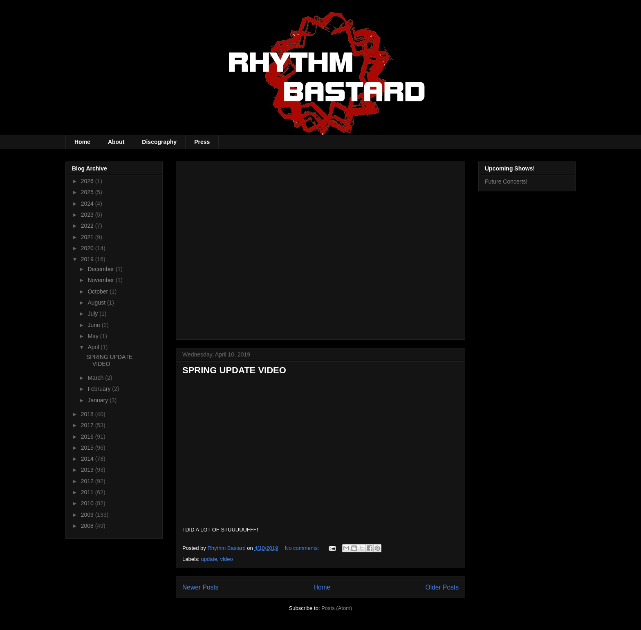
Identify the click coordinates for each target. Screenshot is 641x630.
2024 (88, 203)
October (98, 291)
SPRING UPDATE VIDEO (234, 370)
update (209, 559)
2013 (88, 469)
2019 (88, 259)
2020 (88, 248)
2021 (88, 237)
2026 (88, 181)
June (94, 325)
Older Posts (442, 587)
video (226, 559)
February (99, 389)
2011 (88, 492)
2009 (88, 514)
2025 (88, 192)
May (93, 336)
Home (82, 142)
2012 (88, 481)
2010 (88, 503)
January (98, 400)
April (94, 347)
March (96, 377)
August (97, 302)
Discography (159, 142)
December (101, 269)
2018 (88, 414)
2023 (88, 214)
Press (202, 142)
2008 (88, 525)
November (101, 280)
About (116, 142)
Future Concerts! (506, 181)
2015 (88, 447)
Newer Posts (200, 587)
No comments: (302, 548)
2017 (88, 425)
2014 (88, 458)
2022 (88, 225)
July (93, 313)
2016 (88, 436)
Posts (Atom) (336, 608)
